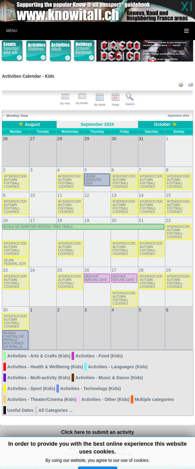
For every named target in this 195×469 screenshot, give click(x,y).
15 (168, 188)
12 (86, 188)
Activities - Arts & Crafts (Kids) (38, 349)
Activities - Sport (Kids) (31, 382)
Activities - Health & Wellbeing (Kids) (45, 360)
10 (32, 188)
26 (86, 263)
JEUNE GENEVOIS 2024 (93, 173)
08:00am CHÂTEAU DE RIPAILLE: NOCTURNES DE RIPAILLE (14, 333)
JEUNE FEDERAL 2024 (15, 255)
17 (32, 214)
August (32, 124)
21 (141, 214)
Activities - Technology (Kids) (90, 382)
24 (32, 263)
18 (59, 214)
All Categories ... (55, 404)
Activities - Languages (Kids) (118, 360)
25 (59, 263)
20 (114, 214)
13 (114, 188)
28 (141, 263)
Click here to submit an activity (97, 426)
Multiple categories (154, 393)
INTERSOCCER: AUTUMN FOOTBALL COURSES (15, 175)
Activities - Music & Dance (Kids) (109, 371)
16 (5, 214)
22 (168, 214)
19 (86, 214)
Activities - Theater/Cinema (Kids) (41, 393)
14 (141, 188)
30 (5, 303)
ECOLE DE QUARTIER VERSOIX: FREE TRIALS (38, 220)
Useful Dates (20, 404)
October (162, 124)
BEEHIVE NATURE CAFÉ (96, 272)
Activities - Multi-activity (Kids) (38, 371)
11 (59, 188)
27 (114, 263)
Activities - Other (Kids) (106, 393)
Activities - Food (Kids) (98, 349)
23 (5, 263)
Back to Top (183, 463)
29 (168, 263)
